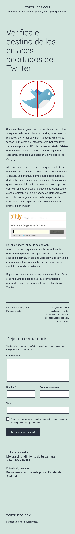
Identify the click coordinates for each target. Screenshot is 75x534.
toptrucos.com (37, 7)
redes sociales (61, 318)
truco (30, 274)
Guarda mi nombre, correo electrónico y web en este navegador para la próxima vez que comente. (39, 421)
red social (11, 137)
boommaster (16, 311)
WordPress (31, 521)
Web (8, 403)
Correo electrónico (50, 387)
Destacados (56, 311)
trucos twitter (63, 321)
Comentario (13, 355)
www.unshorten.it (16, 249)
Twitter (26, 205)
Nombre (11, 387)
